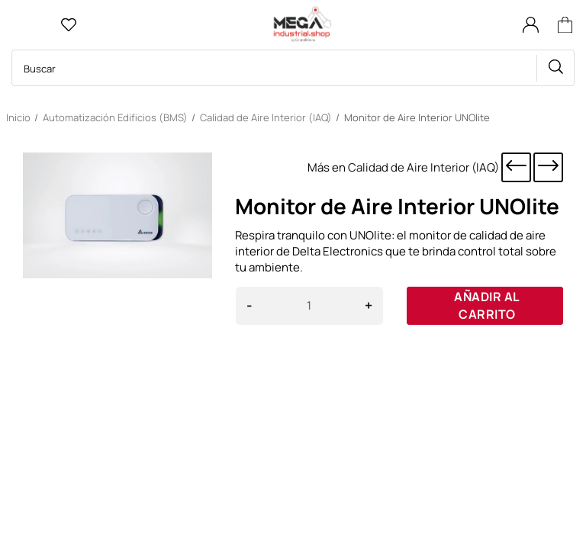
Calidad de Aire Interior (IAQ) (423, 167)
